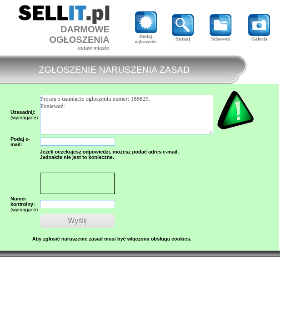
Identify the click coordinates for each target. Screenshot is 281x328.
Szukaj (183, 36)
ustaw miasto (94, 48)
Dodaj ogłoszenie (146, 36)
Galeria (259, 36)
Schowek (220, 36)
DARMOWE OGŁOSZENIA (80, 34)
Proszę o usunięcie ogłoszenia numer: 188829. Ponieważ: (126, 114)
